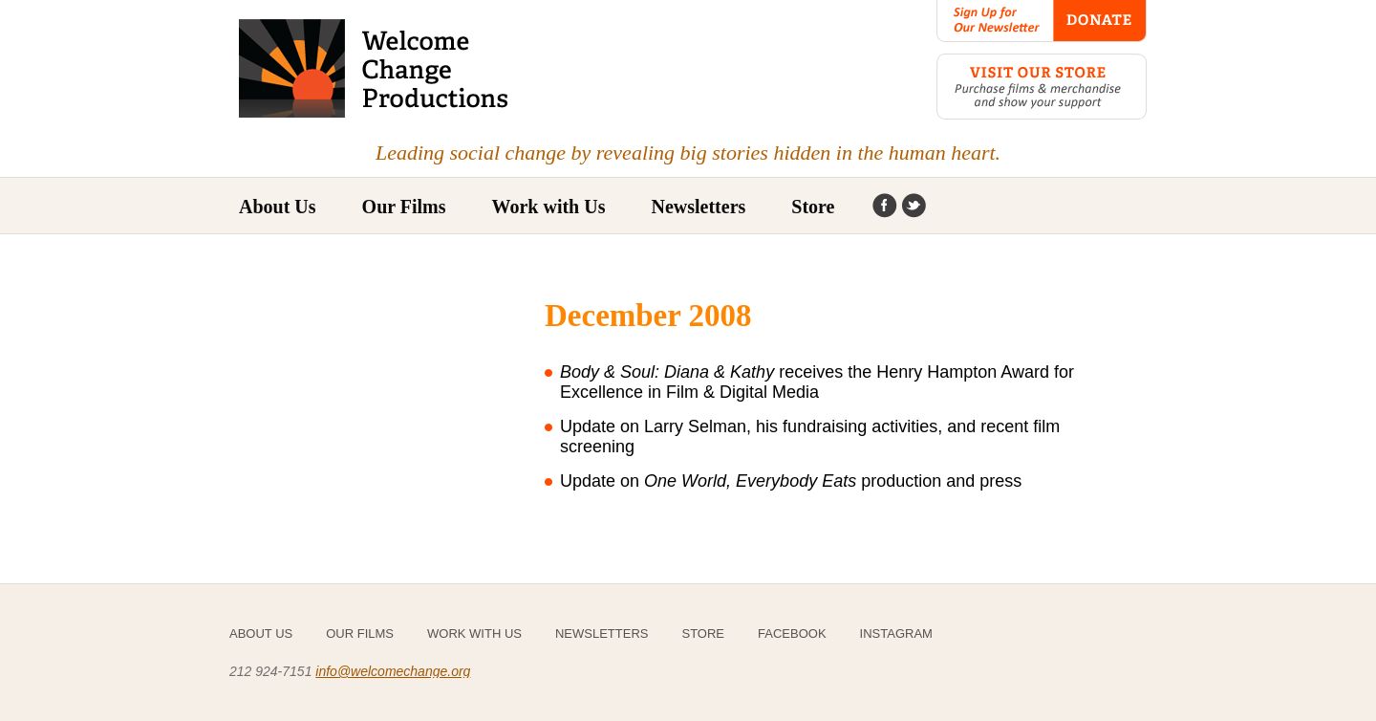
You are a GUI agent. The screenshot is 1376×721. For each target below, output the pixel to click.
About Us (277, 206)
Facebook (885, 206)
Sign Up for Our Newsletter (994, 21)
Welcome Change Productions (375, 68)
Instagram (913, 206)
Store (812, 206)
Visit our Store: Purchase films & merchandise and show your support (1041, 87)
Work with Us (549, 206)
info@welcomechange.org (392, 671)
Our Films (360, 633)
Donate (1100, 21)
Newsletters (698, 206)
